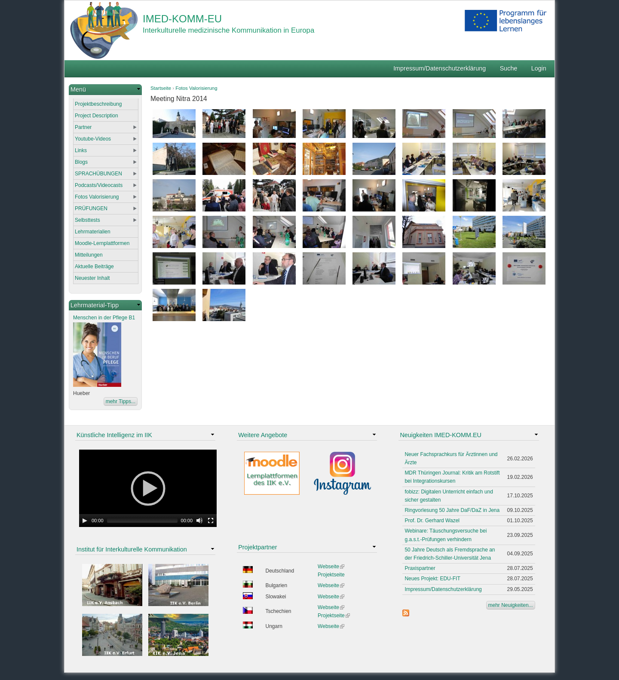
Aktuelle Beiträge (94, 266)
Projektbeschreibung (98, 104)
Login (538, 68)
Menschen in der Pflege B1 (104, 318)
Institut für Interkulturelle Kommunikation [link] (132, 549)
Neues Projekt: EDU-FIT (432, 579)
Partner (83, 127)
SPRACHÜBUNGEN (98, 174)
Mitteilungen (89, 255)
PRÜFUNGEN (91, 208)
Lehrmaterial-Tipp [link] (94, 305)
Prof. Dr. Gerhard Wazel (432, 521)
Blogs (81, 162)
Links (81, 150)
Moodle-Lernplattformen (102, 243)
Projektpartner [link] (257, 547)
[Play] (84, 520)
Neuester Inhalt (92, 278)
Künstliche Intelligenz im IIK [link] (114, 435)
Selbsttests (87, 220)
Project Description (96, 116)
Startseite (160, 88)
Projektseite (331, 575)
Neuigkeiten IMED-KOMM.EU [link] (440, 435)
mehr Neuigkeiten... (510, 605)
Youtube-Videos (93, 139)
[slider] (142, 520)
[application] (148, 488)
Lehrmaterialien (92, 232)
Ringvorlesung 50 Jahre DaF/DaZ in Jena (451, 510)
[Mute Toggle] (199, 520)
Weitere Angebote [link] (262, 435)
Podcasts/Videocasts (99, 185)
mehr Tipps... (120, 401)
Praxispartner (419, 568)
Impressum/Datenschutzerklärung (439, 68)
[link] (105, 90)
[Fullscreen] (210, 520)
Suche (509, 68)
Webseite (331, 567)
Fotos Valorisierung (196, 88)
